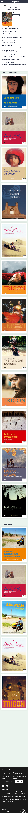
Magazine (4, 5)
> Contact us (5, 805)
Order (16, 15)
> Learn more (5, 804)
